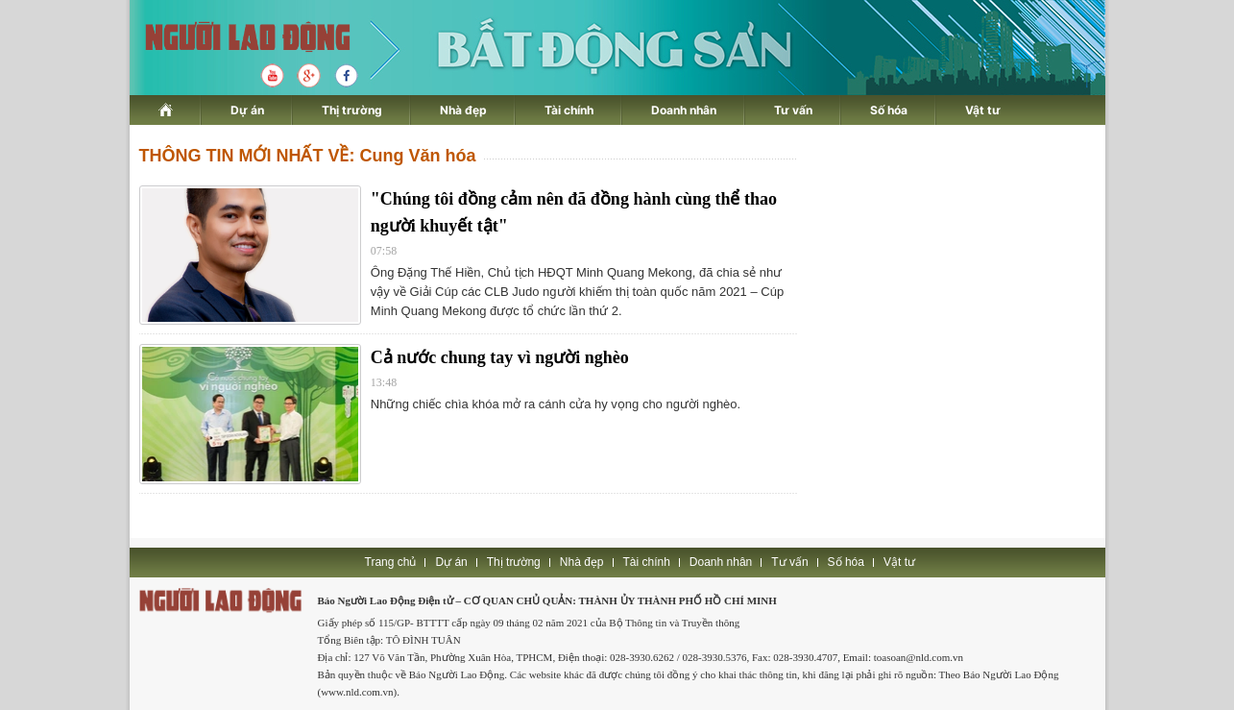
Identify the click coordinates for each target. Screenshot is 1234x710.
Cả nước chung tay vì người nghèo (500, 357)
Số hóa (888, 110)
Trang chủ (391, 562)
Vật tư (983, 110)
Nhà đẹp (463, 110)
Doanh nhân (683, 110)
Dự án (247, 110)
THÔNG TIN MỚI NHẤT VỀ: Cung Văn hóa (307, 155)
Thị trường (352, 110)
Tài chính (568, 110)
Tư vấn (793, 110)
